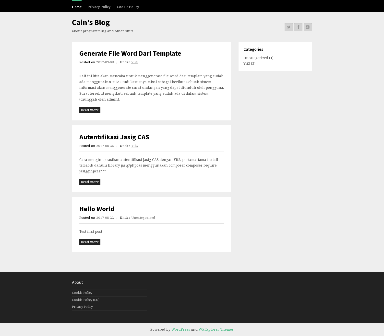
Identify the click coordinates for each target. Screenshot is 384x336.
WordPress (180, 329)
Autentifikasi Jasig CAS (114, 136)
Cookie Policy (128, 6)
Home (77, 6)
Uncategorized (143, 217)
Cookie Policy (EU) (85, 300)
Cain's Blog (91, 22)
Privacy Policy (99, 6)
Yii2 (134, 62)
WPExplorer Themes (216, 329)
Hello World (96, 208)
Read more (90, 110)
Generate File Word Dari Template (130, 53)
